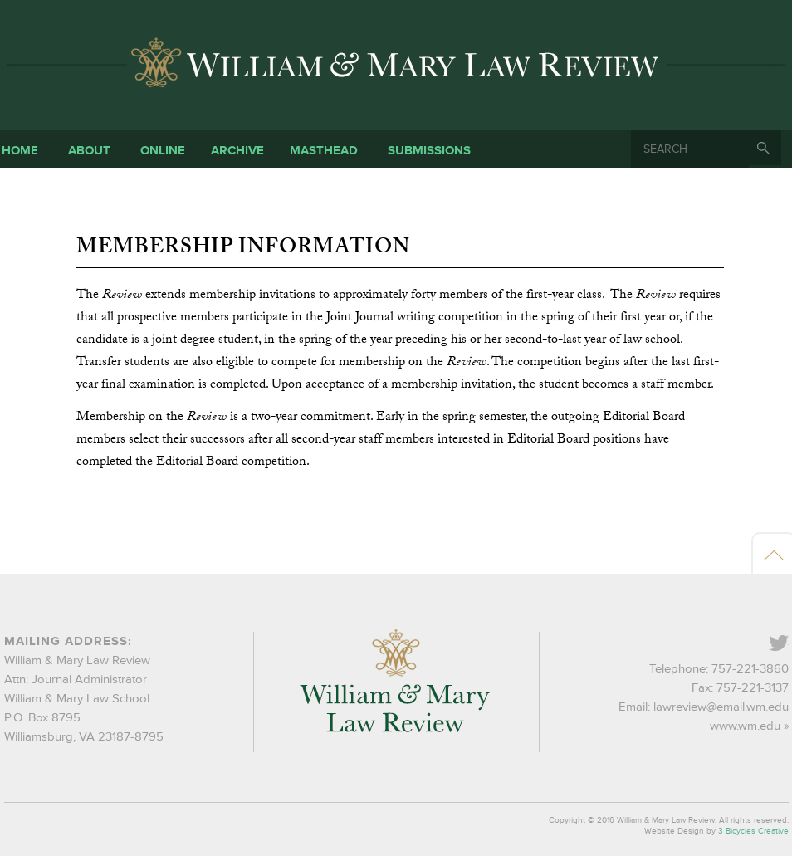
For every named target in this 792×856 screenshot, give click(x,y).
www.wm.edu (745, 726)
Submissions (429, 151)
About (89, 151)
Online (162, 151)
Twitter (787, 644)
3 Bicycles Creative (753, 831)
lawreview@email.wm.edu (721, 707)
